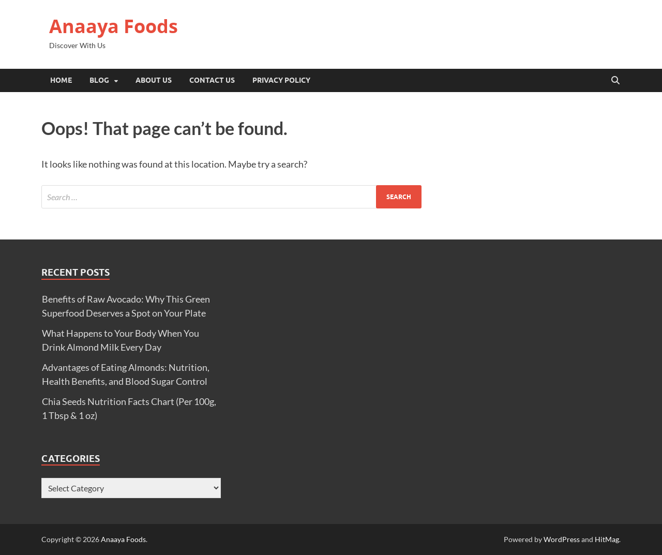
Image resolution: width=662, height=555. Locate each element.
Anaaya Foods (113, 26)
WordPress (562, 539)
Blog (99, 80)
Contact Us (212, 80)
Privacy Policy (281, 80)
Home (61, 80)
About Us (154, 80)
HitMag (607, 539)
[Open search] (615, 81)
